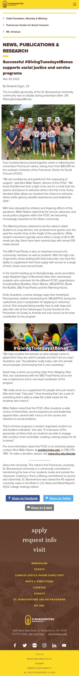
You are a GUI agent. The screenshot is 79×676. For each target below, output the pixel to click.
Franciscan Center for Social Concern (26, 25)
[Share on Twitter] (58, 498)
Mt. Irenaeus (12, 31)
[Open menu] (74, 4)
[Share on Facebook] (23, 498)
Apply (39, 529)
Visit (39, 549)
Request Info (39, 539)
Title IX (39, 654)
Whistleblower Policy (39, 659)
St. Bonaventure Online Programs (39, 599)
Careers (39, 587)
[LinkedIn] (54, 646)
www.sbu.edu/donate (61, 453)
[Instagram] (44, 646)
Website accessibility (39, 668)
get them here (36, 633)
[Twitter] (25, 646)
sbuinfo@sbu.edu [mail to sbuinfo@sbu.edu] (57, 633)
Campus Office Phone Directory (39, 575)
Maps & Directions (39, 581)
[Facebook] (15, 646)
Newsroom (39, 563)
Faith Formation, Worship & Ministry (25, 18)
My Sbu (39, 605)
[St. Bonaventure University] (13, 4)
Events (39, 569)
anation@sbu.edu (49, 450)
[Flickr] (34, 646)
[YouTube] (64, 646)
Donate (39, 593)
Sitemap (39, 663)
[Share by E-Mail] (39, 507)
